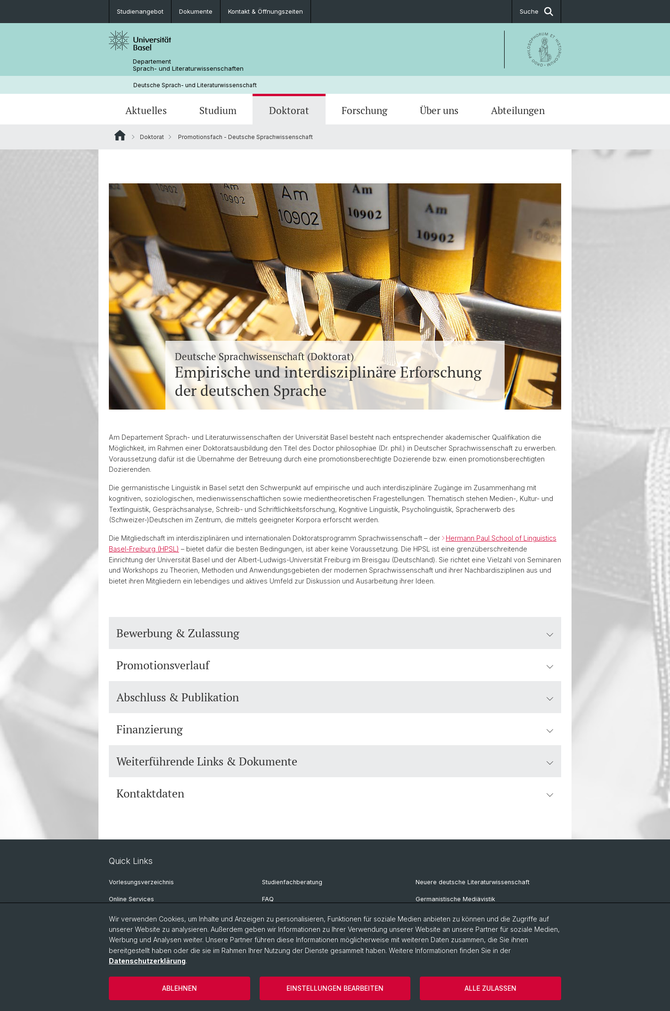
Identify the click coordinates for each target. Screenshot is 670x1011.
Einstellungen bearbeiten (335, 988)
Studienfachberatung (292, 882)
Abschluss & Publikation (335, 697)
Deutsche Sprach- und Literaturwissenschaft (195, 85)
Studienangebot (140, 11)
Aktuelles (146, 110)
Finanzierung (335, 729)
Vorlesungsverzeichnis (141, 882)
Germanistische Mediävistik (455, 899)
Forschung (364, 110)
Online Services (131, 899)
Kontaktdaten (335, 793)
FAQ (268, 899)
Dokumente (195, 11)
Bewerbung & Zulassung (335, 633)
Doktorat (289, 110)
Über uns (439, 110)
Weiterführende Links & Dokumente (335, 761)
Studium (218, 110)
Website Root (119, 135)
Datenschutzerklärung (147, 961)
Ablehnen (179, 988)
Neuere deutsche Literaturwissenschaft (473, 882)
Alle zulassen (490, 988)
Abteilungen (518, 110)
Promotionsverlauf (335, 665)
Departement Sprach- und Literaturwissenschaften (188, 65)
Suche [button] (536, 11)
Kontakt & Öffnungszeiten (265, 11)
